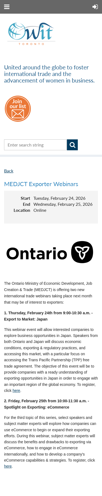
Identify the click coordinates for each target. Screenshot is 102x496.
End (26, 204)
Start (25, 198)
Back (8, 170)
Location (22, 210)
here (16, 390)
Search (72, 144)
